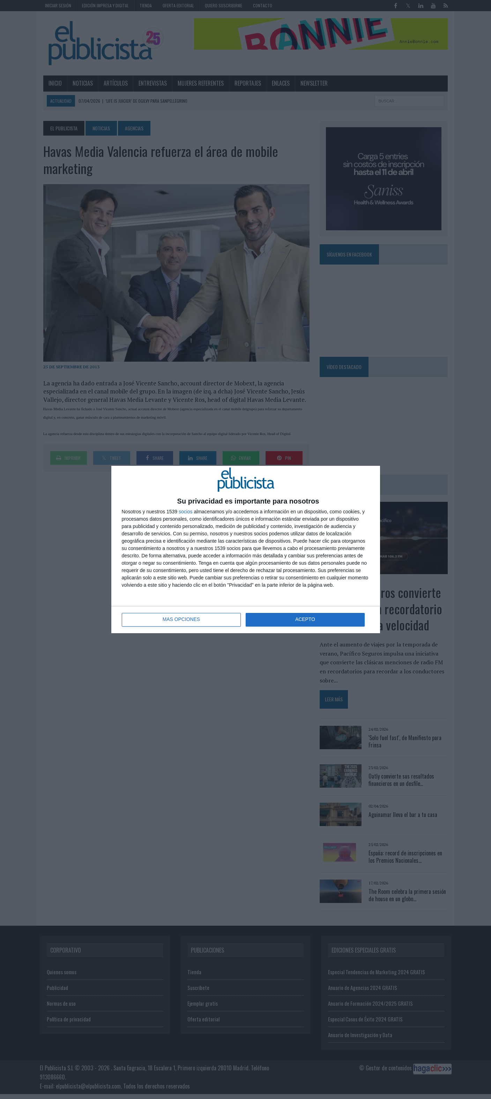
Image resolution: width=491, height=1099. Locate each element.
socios (186, 511)
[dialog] (245, 549)
